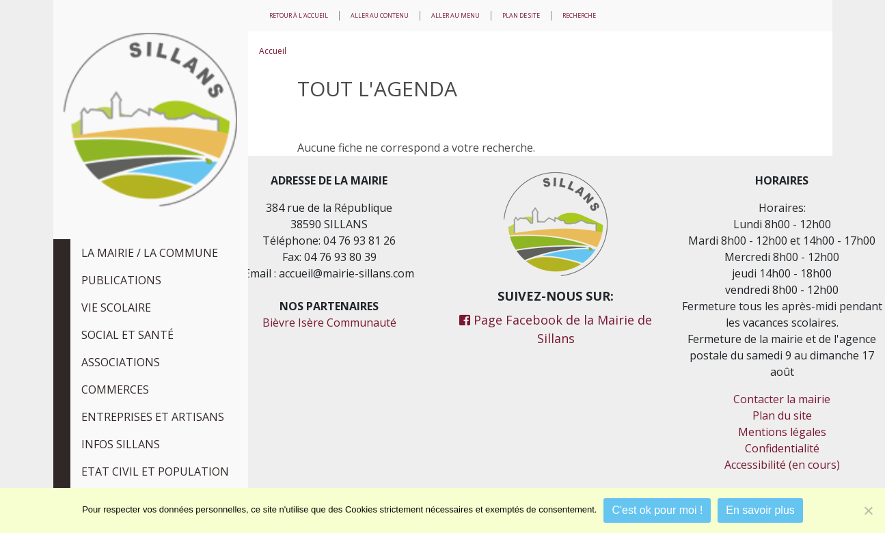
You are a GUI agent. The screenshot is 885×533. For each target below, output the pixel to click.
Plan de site (521, 15)
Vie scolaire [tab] (116, 307)
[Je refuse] (868, 510)
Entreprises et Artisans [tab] (152, 416)
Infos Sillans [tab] (120, 444)
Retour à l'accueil (298, 15)
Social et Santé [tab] (127, 334)
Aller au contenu (380, 15)
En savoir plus (760, 510)
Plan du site (782, 415)
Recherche (579, 15)
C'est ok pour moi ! (657, 510)
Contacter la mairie (781, 399)
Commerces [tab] (115, 389)
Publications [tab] (121, 280)
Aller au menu (455, 15)
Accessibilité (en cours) (782, 464)
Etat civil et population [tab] (155, 471)
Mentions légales (782, 431)
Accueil (272, 51)
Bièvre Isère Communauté (329, 322)
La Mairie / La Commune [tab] (149, 252)
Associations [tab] (120, 362)
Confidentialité (782, 448)
